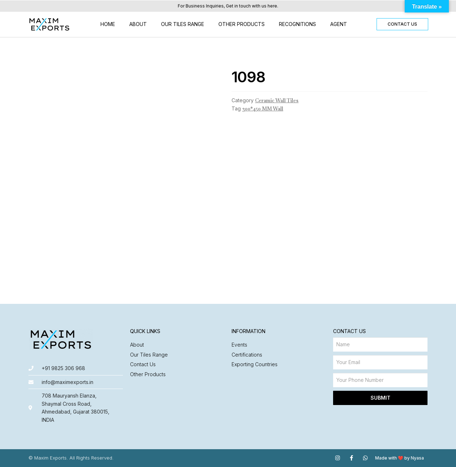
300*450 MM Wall (262, 108)
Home (107, 24)
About (138, 24)
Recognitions (297, 24)
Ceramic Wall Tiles (277, 100)
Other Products (241, 24)
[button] (402, 24)
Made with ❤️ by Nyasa (399, 458)
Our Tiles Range (182, 24)
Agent (338, 24)
